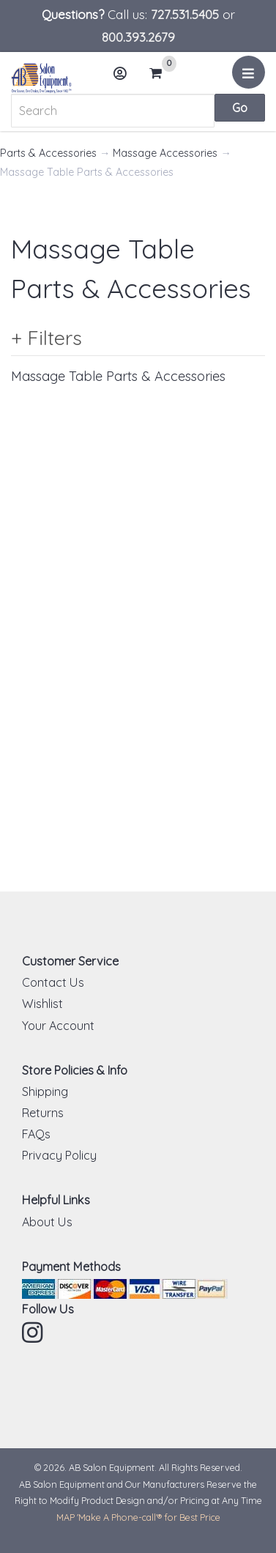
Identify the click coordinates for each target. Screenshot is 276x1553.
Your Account (58, 1025)
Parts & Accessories (48, 153)
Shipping (45, 1091)
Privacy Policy (59, 1155)
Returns (43, 1112)
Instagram (33, 1332)
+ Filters (46, 337)
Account (125, 79)
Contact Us (53, 982)
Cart (161, 73)
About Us (47, 1222)
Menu (250, 78)
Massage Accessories (165, 153)
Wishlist (42, 1003)
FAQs (36, 1134)
